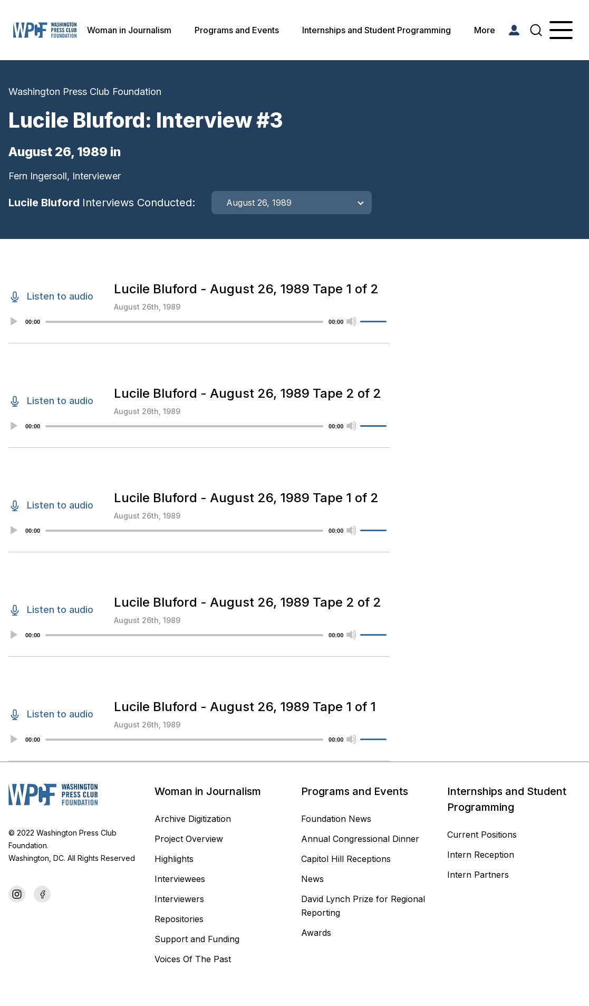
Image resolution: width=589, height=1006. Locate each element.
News (312, 879)
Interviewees (180, 879)
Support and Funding (197, 939)
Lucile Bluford (101, 202)
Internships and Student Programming (376, 30)
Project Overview (189, 838)
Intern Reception (480, 854)
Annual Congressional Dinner (360, 838)
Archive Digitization (193, 818)
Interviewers (179, 899)
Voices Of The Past (193, 959)
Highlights (174, 859)
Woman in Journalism (129, 30)
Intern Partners (478, 874)
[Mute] (351, 321)
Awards (316, 932)
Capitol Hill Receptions (347, 859)
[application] (199, 321)
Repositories (179, 919)
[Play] (13, 321)
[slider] (184, 322)
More (484, 30)
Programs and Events (237, 30)
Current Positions (482, 834)
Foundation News (336, 818)
